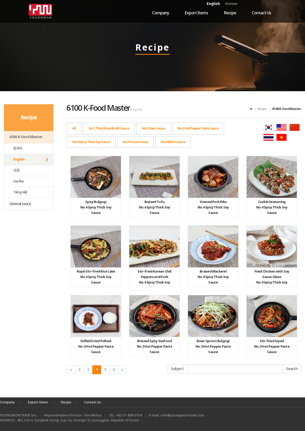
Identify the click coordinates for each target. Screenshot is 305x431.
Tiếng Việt (20, 192)
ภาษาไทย (18, 181)
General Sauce (20, 204)
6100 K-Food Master (25, 137)
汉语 (16, 170)
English (213, 4)
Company (160, 13)
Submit (292, 369)
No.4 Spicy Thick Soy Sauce (95, 207)
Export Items (196, 13)
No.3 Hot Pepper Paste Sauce (95, 346)
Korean (231, 4)
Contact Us (261, 13)
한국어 (17, 148)
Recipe (230, 13)
